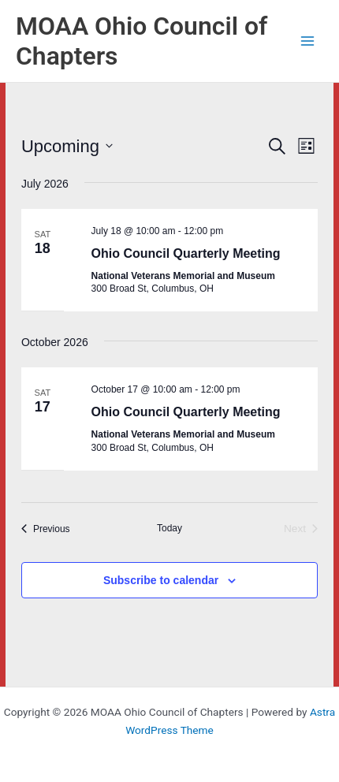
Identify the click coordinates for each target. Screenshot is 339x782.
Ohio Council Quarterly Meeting (186, 253)
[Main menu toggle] (308, 41)
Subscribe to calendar (160, 580)
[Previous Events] (45, 529)
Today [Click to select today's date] (169, 528)
